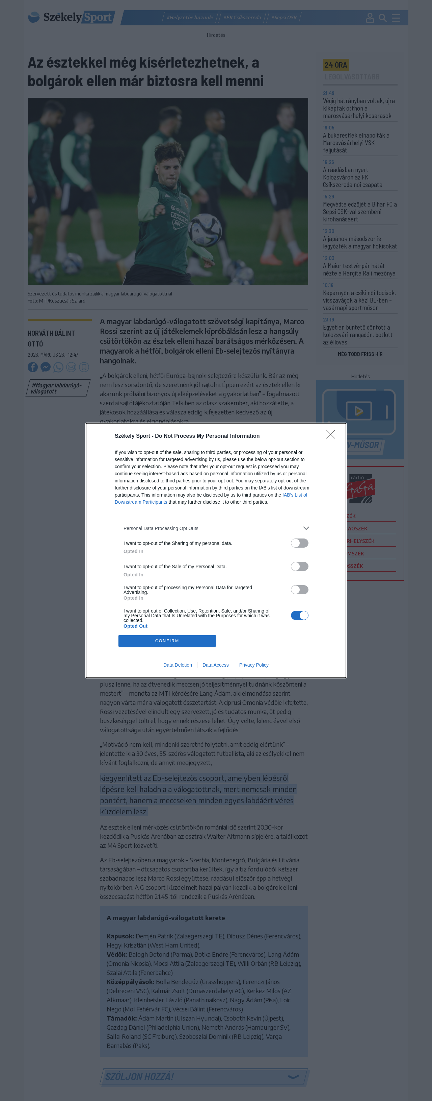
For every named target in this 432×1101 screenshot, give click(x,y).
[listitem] (216, 528)
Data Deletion (177, 665)
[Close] (332, 436)
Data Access (215, 665)
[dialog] (216, 550)
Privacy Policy (254, 665)
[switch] (299, 543)
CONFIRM (167, 641)
